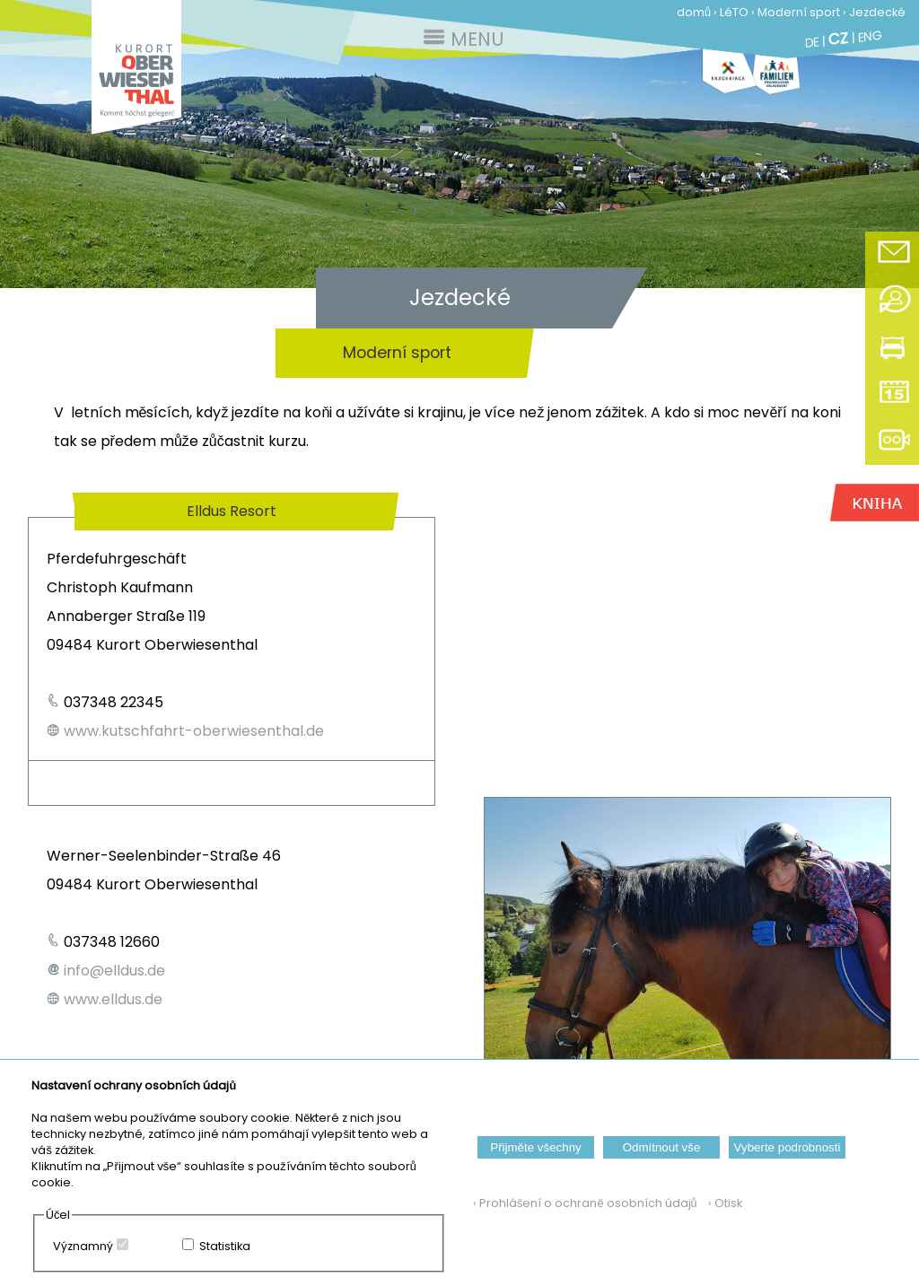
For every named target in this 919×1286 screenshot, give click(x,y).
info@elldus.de (114, 970)
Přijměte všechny (535, 1147)
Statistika (224, 1246)
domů (694, 12)
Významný (83, 1246)
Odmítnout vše (662, 1147)
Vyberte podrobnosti (787, 1147)
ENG (869, 36)
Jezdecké (877, 12)
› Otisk (721, 1203)
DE (811, 42)
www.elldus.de (113, 999)
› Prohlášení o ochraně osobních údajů (585, 1203)
